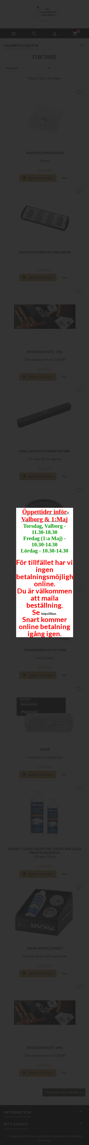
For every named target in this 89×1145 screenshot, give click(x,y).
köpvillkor (48, 614)
